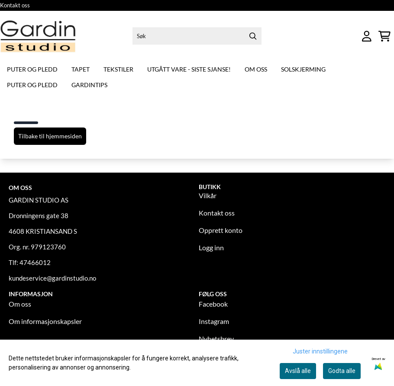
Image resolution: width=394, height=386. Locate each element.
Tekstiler (118, 69)
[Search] (253, 36)
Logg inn (211, 247)
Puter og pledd (32, 69)
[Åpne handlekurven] (384, 36)
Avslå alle (298, 370)
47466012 (35, 262)
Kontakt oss (15, 5)
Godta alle (341, 370)
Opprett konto (220, 230)
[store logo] (38, 36)
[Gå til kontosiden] (366, 36)
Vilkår (207, 195)
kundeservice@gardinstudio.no (52, 278)
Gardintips (89, 84)
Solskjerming (303, 69)
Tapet (80, 69)
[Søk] (197, 36)
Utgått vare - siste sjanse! (189, 69)
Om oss (256, 69)
